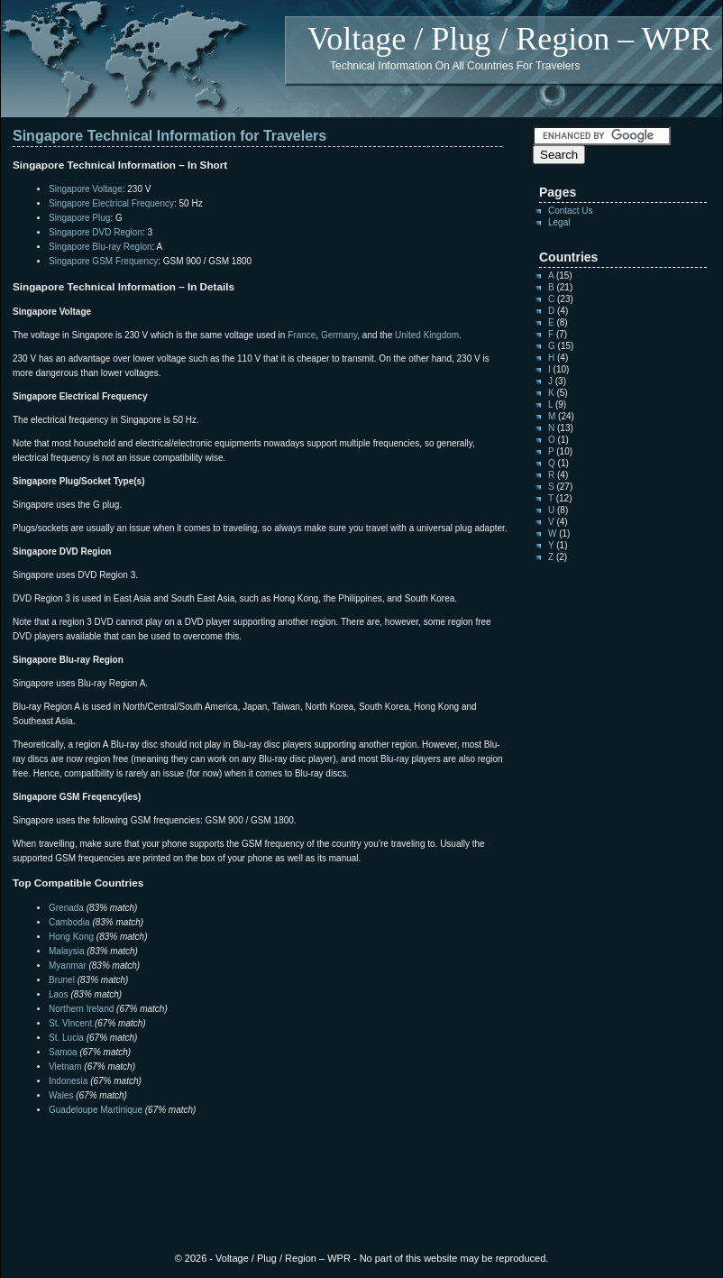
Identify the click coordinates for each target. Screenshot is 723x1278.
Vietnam (65, 1066)
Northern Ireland (81, 1009)
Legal (559, 222)
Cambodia (69, 922)
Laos (59, 994)
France (302, 335)
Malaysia (66, 951)
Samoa (63, 1052)
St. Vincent (70, 1023)
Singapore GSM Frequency (103, 261)
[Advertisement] (224, 1153)
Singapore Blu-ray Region (100, 247)
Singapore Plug (79, 218)
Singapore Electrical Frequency (111, 203)
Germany (339, 335)
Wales (61, 1095)
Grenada (66, 908)
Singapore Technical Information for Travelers (169, 135)
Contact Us (570, 211)
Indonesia (68, 1081)
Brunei (62, 980)
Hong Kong (71, 937)
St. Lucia (66, 1038)
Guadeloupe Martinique (95, 1110)
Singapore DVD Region (95, 232)
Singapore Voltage (86, 189)
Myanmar (68, 965)
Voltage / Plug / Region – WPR (509, 39)
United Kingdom (427, 335)
